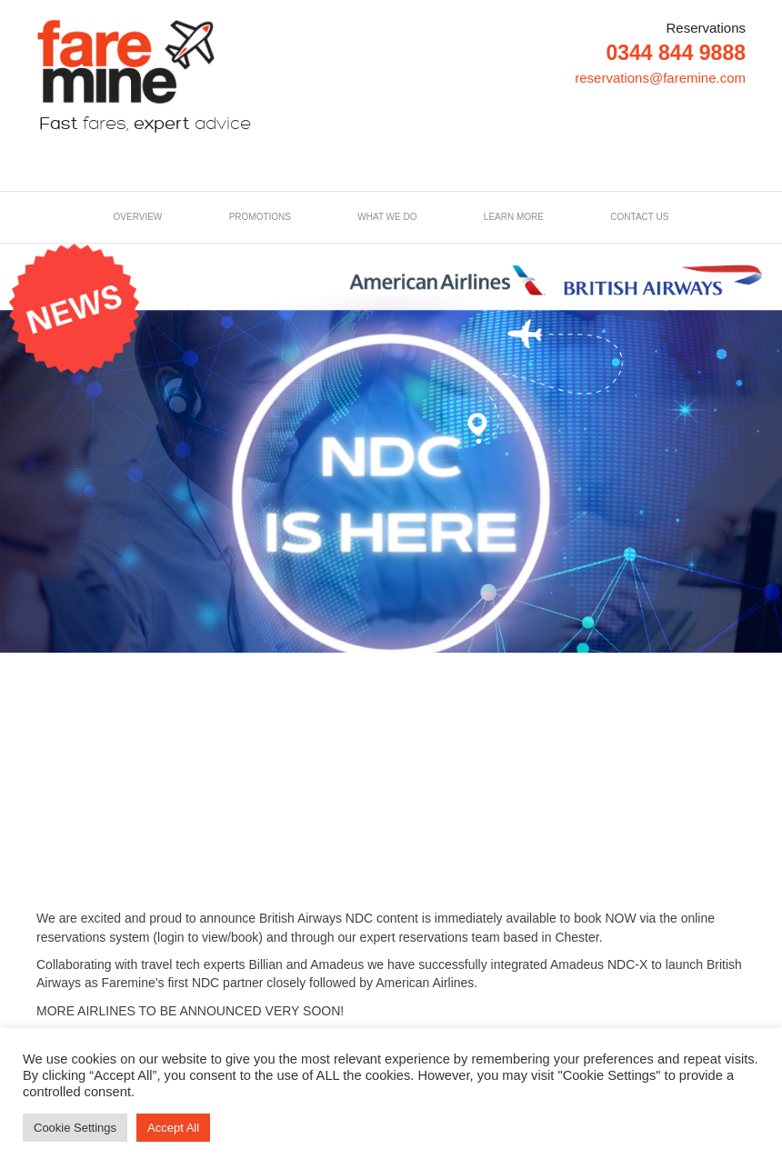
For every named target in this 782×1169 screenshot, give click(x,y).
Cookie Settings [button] (75, 1127)
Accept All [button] (173, 1127)
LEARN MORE (514, 217)
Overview (138, 217)
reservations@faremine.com (660, 77)
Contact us (639, 217)
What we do (386, 217)
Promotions (260, 217)
